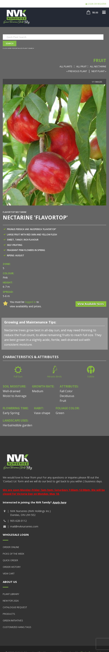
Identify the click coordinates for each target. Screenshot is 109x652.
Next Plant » (99, 71)
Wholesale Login (16, 534)
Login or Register (96, 4)
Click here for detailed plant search (18, 48)
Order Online (11, 547)
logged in (30, 301)
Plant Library (11, 594)
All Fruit (81, 66)
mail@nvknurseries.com (24, 526)
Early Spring (11, 413)
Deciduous (67, 396)
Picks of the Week (13, 553)
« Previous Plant (76, 71)
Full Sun (18, 376)
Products (9, 613)
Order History (12, 567)
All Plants (66, 66)
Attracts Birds (54, 376)
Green (60, 413)
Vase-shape (42, 413)
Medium (37, 391)
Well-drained (11, 391)
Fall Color (66, 391)
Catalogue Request (15, 607)
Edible (90, 376)
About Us (10, 582)
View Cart (9, 573)
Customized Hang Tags (17, 627)
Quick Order (10, 560)
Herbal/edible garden (17, 425)
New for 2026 (11, 600)
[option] (54, 144)
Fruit (99, 60)
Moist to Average (14, 396)
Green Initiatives (13, 620)
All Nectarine (98, 66)
